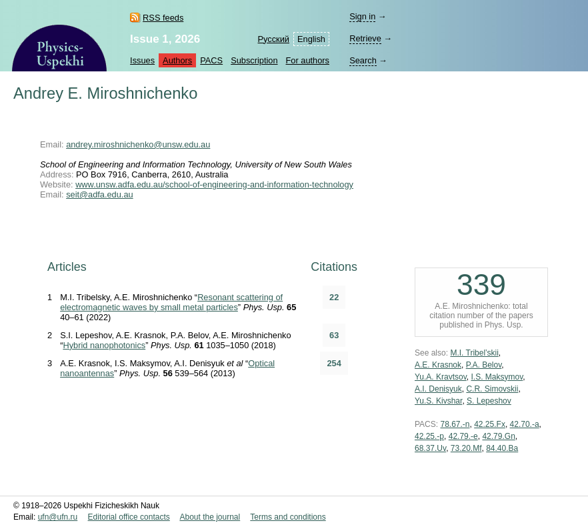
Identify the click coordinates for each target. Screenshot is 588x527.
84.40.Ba (502, 448)
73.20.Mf (466, 448)
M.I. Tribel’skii (474, 353)
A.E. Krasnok (438, 365)
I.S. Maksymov (497, 377)
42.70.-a (524, 424)
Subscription (254, 60)
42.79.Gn (498, 436)
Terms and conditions (287, 517)
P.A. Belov (484, 365)
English (311, 39)
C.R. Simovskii (492, 389)
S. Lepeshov (489, 401)
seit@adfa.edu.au (99, 194)
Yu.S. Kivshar (438, 401)
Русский (273, 39)
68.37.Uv (430, 448)
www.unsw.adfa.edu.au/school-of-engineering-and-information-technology (214, 184)
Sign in (362, 16)
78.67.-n (454, 424)
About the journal (209, 517)
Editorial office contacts (129, 517)
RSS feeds (163, 18)
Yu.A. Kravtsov (441, 377)
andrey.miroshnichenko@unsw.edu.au (138, 144)
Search (363, 60)
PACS (211, 60)
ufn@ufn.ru (58, 517)
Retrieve (365, 38)
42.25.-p (429, 436)
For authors (307, 60)
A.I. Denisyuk (438, 389)
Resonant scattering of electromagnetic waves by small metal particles (171, 302)
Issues (142, 60)
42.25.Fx (489, 424)
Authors (177, 60)
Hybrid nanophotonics (104, 345)
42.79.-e (463, 436)
